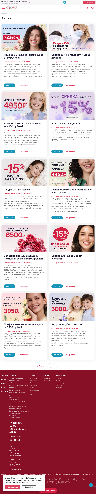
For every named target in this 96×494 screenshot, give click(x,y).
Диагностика (13, 395)
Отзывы (32, 383)
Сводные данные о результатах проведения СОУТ (14, 452)
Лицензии (12, 444)
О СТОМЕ (34, 375)
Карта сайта (34, 385)
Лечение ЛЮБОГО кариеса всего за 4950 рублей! (23, 125)
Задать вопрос (61, 383)
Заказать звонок (59, 379)
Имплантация (14, 388)
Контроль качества (59, 386)
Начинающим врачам (34, 391)
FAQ (31, 394)
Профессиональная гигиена (18, 385)
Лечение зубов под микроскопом (16, 379)
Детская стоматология (17, 401)
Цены (3, 387)
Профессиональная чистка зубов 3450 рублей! (23, 56)
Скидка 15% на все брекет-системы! (67, 257)
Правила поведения (15, 455)
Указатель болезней (46, 379)
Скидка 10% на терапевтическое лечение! (70, 56)
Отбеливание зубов (16, 383)
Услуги (12, 375)
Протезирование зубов (17, 406)
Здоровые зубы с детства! (67, 324)
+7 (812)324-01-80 (16, 424)
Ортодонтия (13, 404)
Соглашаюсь (13, 487)
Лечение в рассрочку (33, 379)
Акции (3, 383)
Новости (4, 391)
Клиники (4, 375)
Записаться (9, 85)
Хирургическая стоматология (14, 414)
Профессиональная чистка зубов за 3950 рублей (23, 326)
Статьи (46, 375)
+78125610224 (88, 8)
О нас (32, 388)
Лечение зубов (14, 417)
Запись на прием (89, 2)
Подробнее (23, 85)
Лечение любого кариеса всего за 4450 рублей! (71, 191)
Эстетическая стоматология (14, 398)
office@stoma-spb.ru (17, 430)
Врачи (3, 379)
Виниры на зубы (14, 390)
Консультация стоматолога (19, 411)
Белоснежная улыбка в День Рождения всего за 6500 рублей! (23, 257)
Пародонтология (15, 409)
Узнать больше (22, 483)
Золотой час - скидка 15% (66, 123)
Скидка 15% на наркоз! (17, 189)
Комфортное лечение (17, 392)
